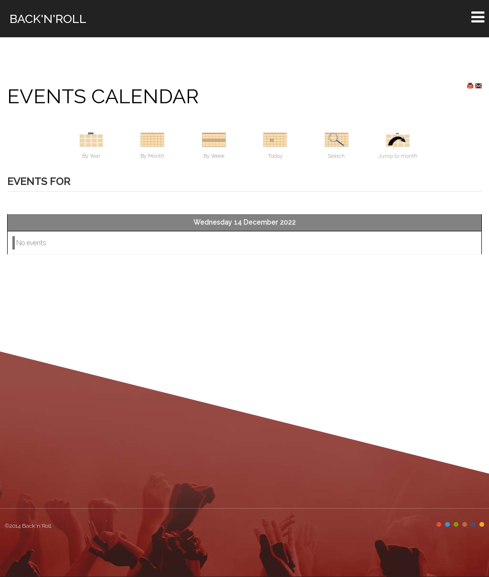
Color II (447, 524)
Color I (438, 524)
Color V (473, 524)
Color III (456, 524)
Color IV (464, 524)
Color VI (481, 524)
